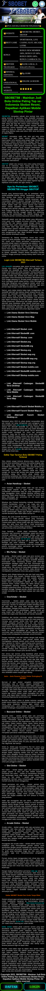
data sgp (34, 871)
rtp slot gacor (26, 539)
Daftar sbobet (7, 927)
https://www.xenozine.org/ (35, 903)
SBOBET (5, 136)
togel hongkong (21, 425)
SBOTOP (5, 164)
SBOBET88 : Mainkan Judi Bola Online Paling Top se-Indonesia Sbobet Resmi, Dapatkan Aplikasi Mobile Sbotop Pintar (23, 976)
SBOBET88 (6, 116)
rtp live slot (20, 921)
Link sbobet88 (7, 266)
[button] (42, 4)
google (18, 449)
